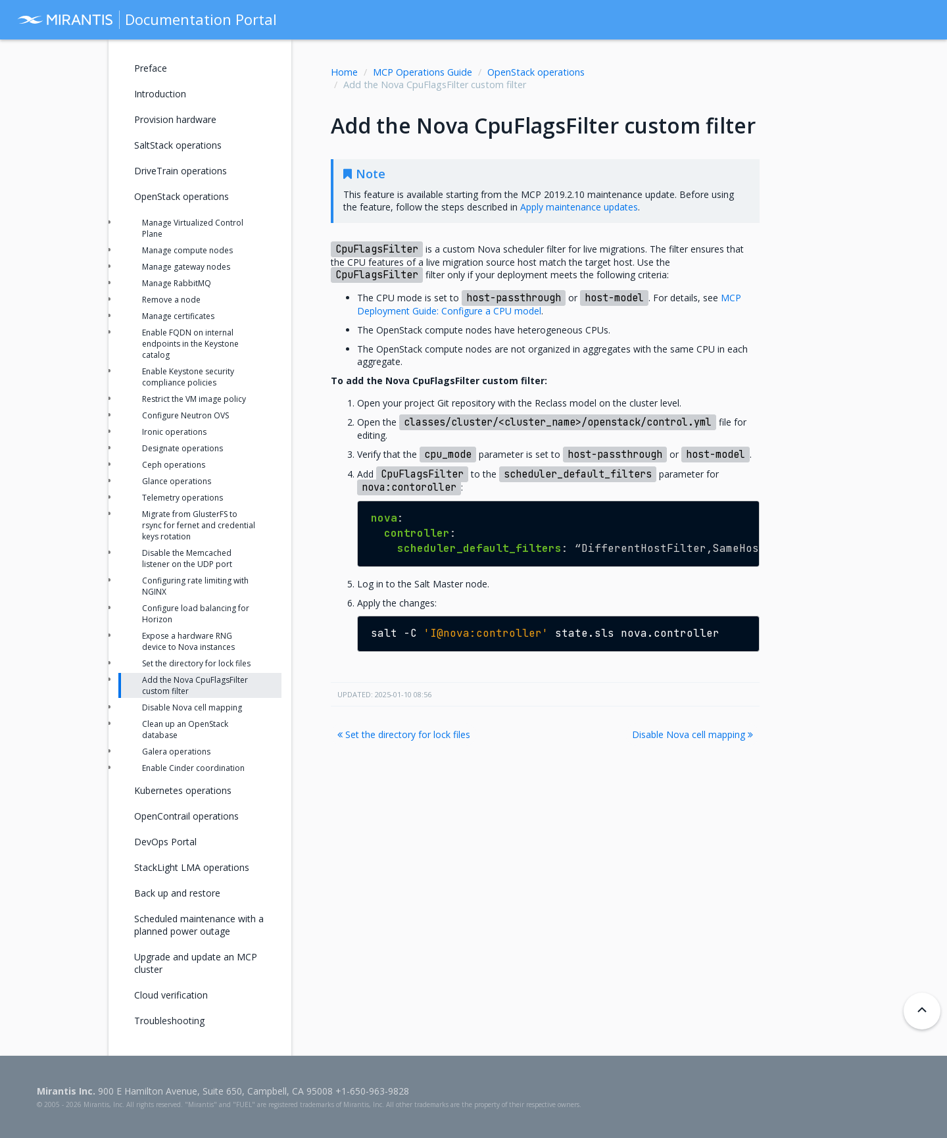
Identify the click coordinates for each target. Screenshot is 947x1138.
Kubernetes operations (182, 790)
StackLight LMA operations (191, 867)
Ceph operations (173, 464)
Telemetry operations (182, 497)
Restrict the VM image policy (194, 399)
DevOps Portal (165, 841)
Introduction (160, 93)
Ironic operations (174, 431)
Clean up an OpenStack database (185, 729)
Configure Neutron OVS (185, 415)
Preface (150, 68)
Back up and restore (177, 893)
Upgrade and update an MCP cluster (195, 963)
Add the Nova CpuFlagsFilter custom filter (195, 685)
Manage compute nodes (187, 250)
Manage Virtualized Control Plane (192, 228)
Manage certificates (178, 316)
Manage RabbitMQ (176, 283)
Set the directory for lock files (403, 734)
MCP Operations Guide (422, 72)
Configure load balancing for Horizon (195, 614)
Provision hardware (175, 119)
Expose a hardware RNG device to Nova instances (188, 641)
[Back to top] (922, 1011)
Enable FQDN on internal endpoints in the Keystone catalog (190, 343)
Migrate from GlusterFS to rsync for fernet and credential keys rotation (198, 525)
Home (344, 72)
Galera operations (176, 751)
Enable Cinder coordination (193, 768)
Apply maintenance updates (579, 207)
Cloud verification (171, 995)
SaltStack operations (178, 145)
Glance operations (176, 481)
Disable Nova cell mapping (692, 734)
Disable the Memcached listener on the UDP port (187, 558)
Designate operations (182, 448)
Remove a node (171, 299)
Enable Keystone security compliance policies (188, 377)
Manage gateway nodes (186, 266)
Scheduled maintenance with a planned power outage (199, 924)
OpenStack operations (536, 72)
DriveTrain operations (180, 170)
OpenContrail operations (186, 816)
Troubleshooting (169, 1020)
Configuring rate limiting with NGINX (195, 586)
